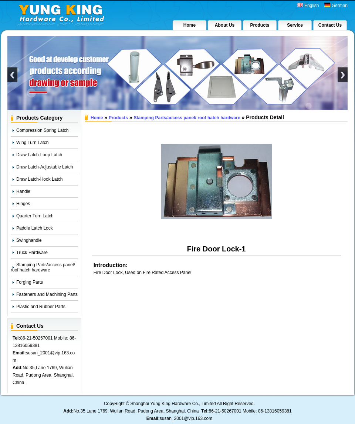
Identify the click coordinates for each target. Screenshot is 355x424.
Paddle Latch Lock (34, 228)
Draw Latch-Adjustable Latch (44, 167)
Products (118, 117)
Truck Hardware (32, 252)
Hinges (23, 203)
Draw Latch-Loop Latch (39, 154)
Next (343, 74)
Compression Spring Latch (42, 130)
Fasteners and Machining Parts (47, 294)
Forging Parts (29, 282)
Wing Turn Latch (32, 142)
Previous (12, 74)
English (308, 5)
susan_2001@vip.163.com (186, 418)
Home (97, 117)
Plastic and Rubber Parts (40, 306)
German (336, 5)
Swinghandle (29, 240)
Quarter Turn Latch (35, 215)
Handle (23, 191)
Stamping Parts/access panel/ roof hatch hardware (43, 267)
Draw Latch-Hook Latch (39, 179)
